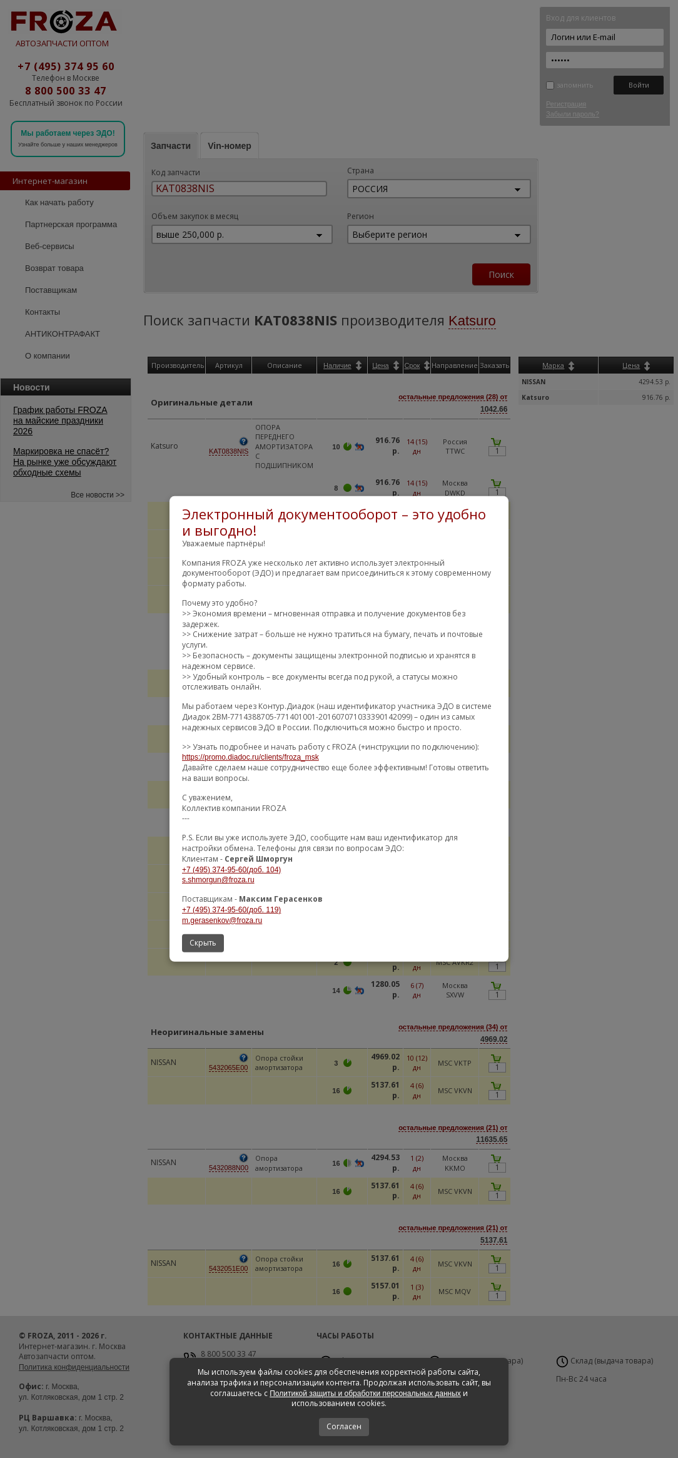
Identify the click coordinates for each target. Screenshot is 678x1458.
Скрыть (203, 942)
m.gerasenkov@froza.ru (222, 920)
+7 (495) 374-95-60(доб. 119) (231, 909)
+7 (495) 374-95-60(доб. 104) (231, 869)
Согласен (344, 1426)
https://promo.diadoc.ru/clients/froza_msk (250, 757)
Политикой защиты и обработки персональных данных (365, 1393)
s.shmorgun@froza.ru (218, 879)
